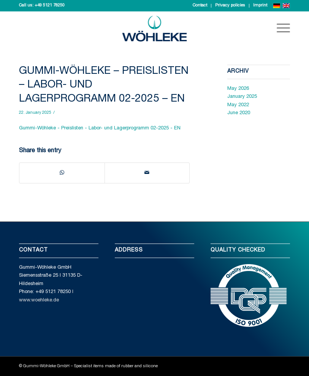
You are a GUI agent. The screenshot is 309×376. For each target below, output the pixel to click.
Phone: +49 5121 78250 (45, 292)
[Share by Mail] (147, 173)
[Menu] (279, 28)
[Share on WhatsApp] (62, 173)
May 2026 (238, 88)
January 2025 (242, 96)
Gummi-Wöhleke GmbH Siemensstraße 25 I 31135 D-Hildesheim (50, 276)
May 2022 (238, 105)
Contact (200, 5)
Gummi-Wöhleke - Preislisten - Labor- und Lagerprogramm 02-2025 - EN (100, 128)
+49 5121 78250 (50, 5)
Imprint (260, 5)
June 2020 (238, 113)
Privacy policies (230, 5)
